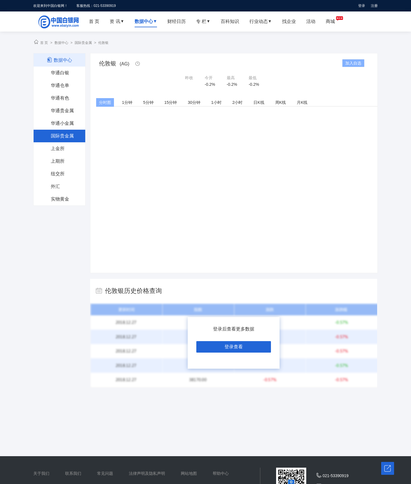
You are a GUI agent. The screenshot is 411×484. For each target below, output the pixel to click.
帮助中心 (221, 473)
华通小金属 (62, 123)
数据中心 (61, 43)
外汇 (55, 186)
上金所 (58, 148)
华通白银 (60, 72)
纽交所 (58, 173)
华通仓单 (60, 85)
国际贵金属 (83, 43)
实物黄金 (60, 199)
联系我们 (73, 473)
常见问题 (105, 473)
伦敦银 (103, 43)
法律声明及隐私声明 (147, 473)
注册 (374, 6)
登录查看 (233, 346)
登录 (361, 6)
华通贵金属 (62, 110)
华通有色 (60, 98)
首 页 (44, 43)
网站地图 (189, 473)
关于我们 (41, 473)
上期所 (58, 161)
